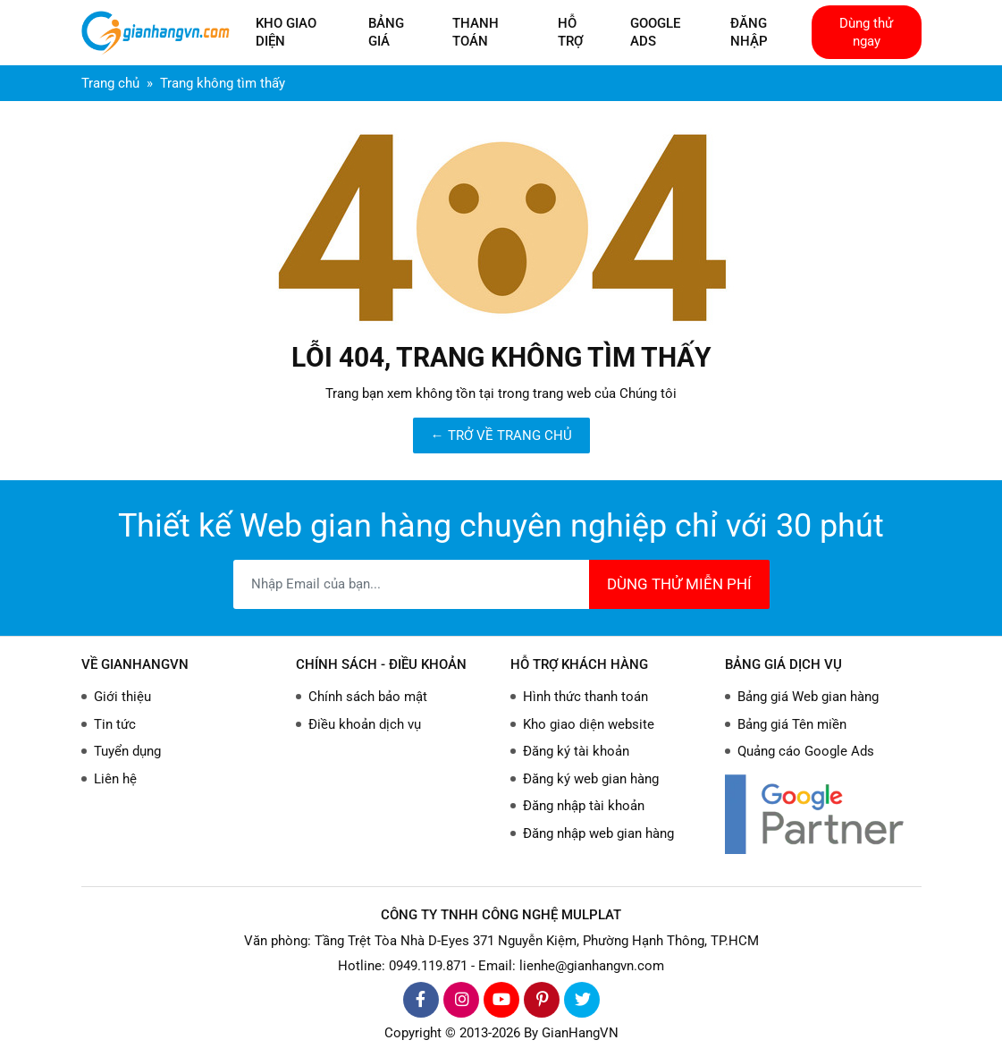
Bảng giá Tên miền (791, 724)
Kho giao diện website (588, 724)
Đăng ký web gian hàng (591, 779)
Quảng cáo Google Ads (805, 751)
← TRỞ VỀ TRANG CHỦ (501, 435)
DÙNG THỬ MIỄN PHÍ (679, 584)
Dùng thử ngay (866, 32)
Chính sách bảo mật (367, 697)
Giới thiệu (122, 697)
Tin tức (115, 724)
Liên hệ (115, 779)
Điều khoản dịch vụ (364, 724)
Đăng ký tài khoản (576, 751)
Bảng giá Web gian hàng (808, 697)
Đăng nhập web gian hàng (598, 833)
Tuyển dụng (127, 751)
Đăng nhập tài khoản (583, 806)
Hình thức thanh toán (585, 697)
